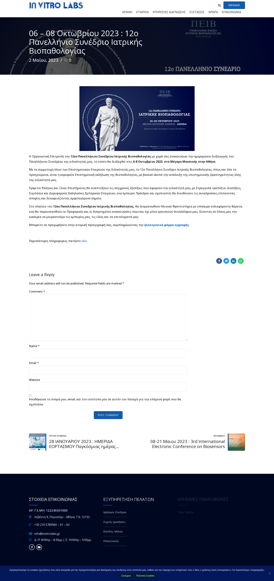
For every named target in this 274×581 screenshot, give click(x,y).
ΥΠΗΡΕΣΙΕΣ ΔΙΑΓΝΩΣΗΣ (169, 12)
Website (34, 380)
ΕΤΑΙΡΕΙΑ (142, 12)
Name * (34, 346)
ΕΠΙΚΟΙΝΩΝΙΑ (231, 12)
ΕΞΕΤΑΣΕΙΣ (197, 12)
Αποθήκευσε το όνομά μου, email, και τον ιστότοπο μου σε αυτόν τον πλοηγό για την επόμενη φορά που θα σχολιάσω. (105, 401)
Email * (34, 363)
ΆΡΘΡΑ (213, 12)
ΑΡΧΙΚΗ (127, 12)
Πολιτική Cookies (145, 575)
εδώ (84, 241)
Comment (37, 291)
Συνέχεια (126, 575)
